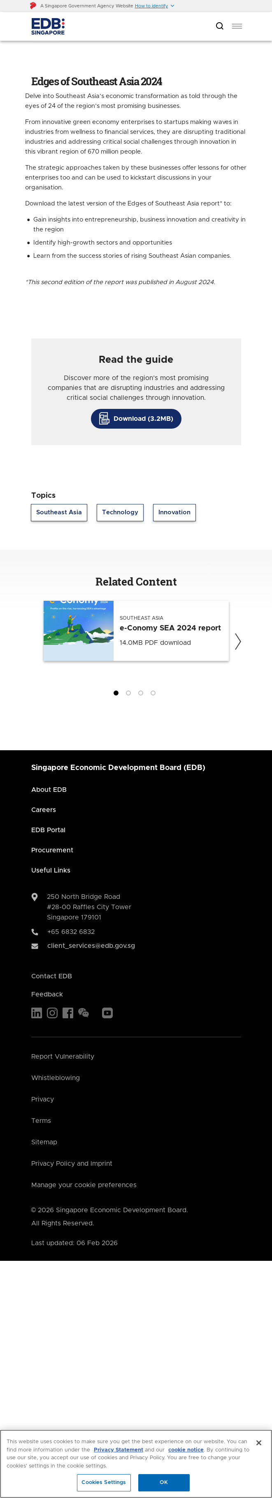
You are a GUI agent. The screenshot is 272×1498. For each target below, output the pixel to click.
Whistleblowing (55, 1078)
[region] (136, 1464)
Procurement (52, 850)
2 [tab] (130, 695)
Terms (41, 1121)
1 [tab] (118, 695)
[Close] (259, 1443)
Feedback (47, 994)
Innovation (174, 512)
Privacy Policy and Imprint (71, 1163)
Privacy (42, 1099)
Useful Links (50, 870)
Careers (43, 810)
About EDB (49, 789)
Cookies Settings (103, 1482)
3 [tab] (142, 695)
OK (164, 1482)
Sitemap (44, 1142)
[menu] (237, 26)
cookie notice (186, 1450)
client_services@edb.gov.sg (91, 946)
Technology (120, 512)
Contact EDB (51, 976)
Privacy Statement (118, 1450)
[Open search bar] (220, 26)
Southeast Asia (59, 512)
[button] (155, 6)
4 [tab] (155, 695)
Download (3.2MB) (143, 418)
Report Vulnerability (62, 1056)
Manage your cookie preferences (84, 1185)
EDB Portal (48, 830)
